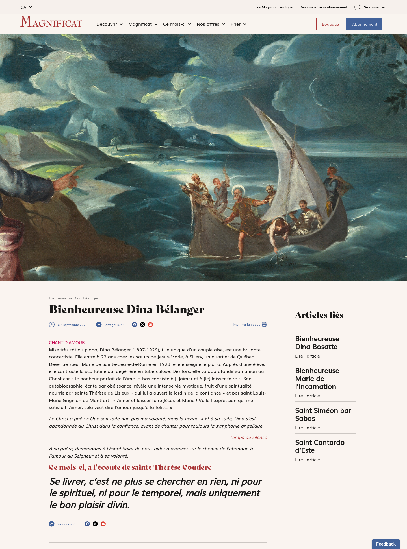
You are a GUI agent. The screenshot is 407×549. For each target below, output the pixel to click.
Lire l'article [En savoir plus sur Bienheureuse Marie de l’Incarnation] (308, 395)
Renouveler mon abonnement (323, 7)
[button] (134, 324)
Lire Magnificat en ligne (273, 7)
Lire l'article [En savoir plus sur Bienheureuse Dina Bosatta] (308, 355)
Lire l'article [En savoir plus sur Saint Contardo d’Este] (308, 459)
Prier (238, 24)
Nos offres (211, 24)
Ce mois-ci (177, 24)
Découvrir (109, 24)
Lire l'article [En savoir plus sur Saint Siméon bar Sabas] (308, 427)
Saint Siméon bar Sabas (323, 414)
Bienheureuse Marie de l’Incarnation (317, 378)
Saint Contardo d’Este (320, 446)
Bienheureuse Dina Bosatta (317, 342)
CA (26, 7)
